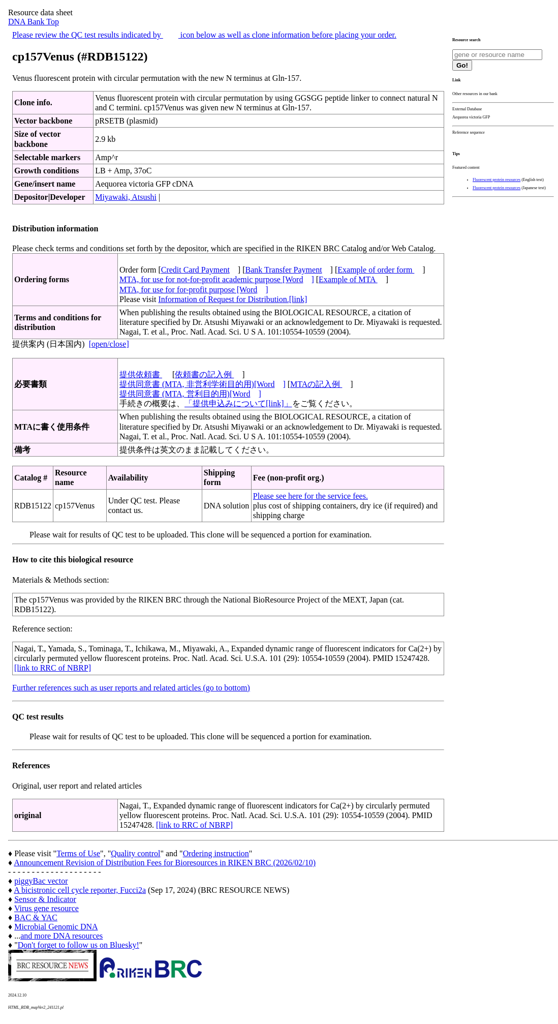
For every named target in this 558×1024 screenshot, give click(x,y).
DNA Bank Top (33, 21)
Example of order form (375, 269)
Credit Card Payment (195, 269)
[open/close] (109, 344)
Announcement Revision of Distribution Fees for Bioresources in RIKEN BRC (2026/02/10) (165, 862)
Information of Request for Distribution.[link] (232, 299)
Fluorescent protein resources (496, 179)
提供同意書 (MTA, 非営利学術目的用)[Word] (202, 384)
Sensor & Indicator (45, 899)
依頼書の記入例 (204, 374)
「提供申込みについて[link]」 (238, 403)
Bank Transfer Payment (283, 269)
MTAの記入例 (316, 384)
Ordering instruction (216, 853)
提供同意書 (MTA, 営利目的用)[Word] (190, 393)
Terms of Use (78, 853)
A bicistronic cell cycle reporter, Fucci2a (80, 890)
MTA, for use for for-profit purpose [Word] (193, 289)
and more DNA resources (61, 935)
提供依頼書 (140, 374)
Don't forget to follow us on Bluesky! (78, 945)
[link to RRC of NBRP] (52, 668)
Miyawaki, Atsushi (126, 197)
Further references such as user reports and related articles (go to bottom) (131, 687)
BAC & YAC (35, 917)
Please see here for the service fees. (310, 496)
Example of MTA (348, 279)
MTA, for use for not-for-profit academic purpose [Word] (216, 279)
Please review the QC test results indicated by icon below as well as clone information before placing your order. (204, 35)
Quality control (135, 853)
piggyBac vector (41, 881)
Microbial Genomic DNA (56, 926)
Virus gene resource (46, 908)
